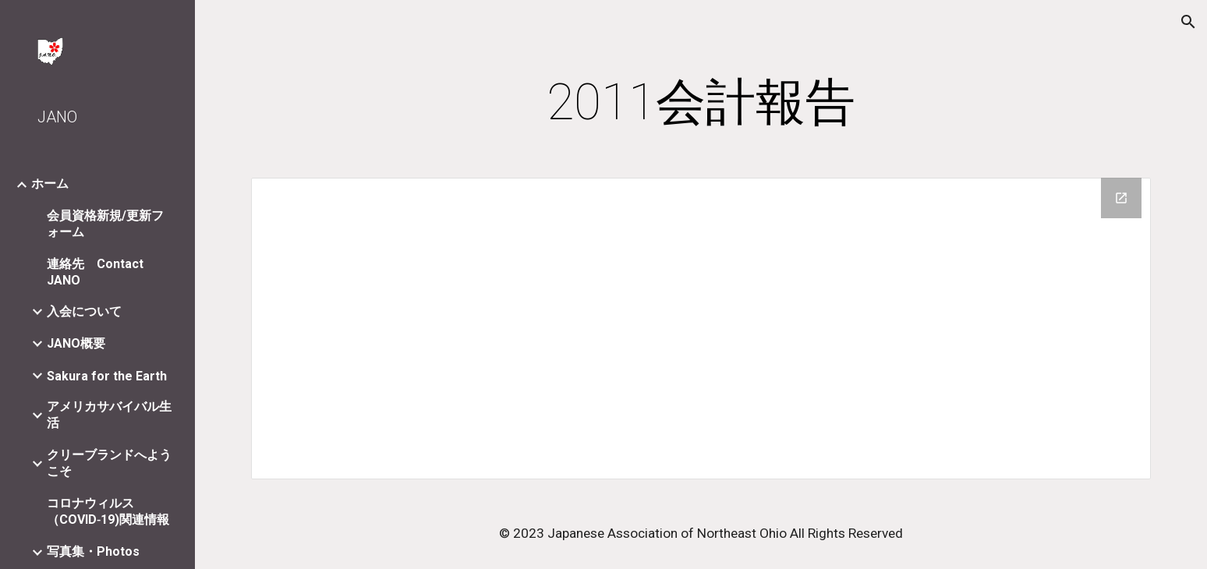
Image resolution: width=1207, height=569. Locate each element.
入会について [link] (84, 311)
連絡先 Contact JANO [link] (95, 272)
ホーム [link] (50, 183)
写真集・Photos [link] (93, 551)
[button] (1188, 22)
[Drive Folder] (701, 328)
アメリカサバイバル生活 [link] (109, 414)
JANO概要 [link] (76, 343)
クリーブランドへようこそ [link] (109, 463)
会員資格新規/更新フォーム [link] (105, 223)
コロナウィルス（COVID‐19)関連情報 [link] (108, 511)
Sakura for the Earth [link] (107, 376)
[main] (701, 102)
